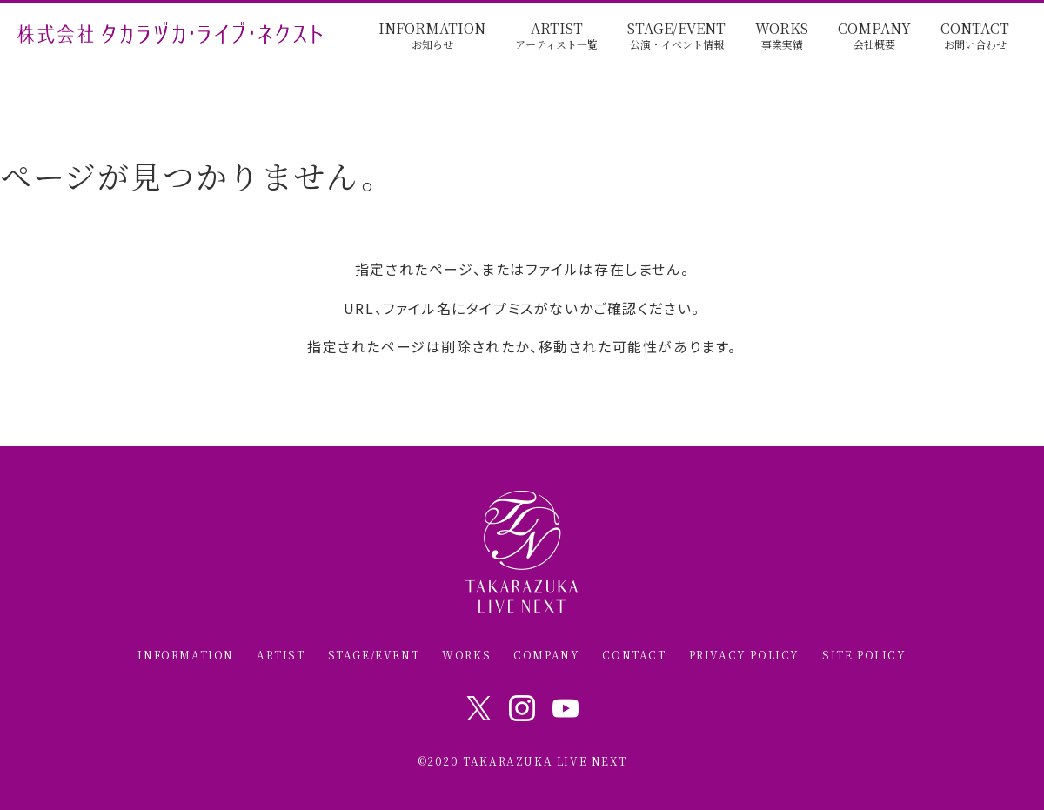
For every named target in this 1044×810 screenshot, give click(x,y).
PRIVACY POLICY (744, 655)
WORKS (781, 36)
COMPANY (874, 36)
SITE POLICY (864, 655)
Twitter (478, 708)
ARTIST (556, 36)
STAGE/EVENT (676, 36)
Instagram (522, 708)
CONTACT (974, 36)
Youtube (565, 708)
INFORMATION (431, 36)
